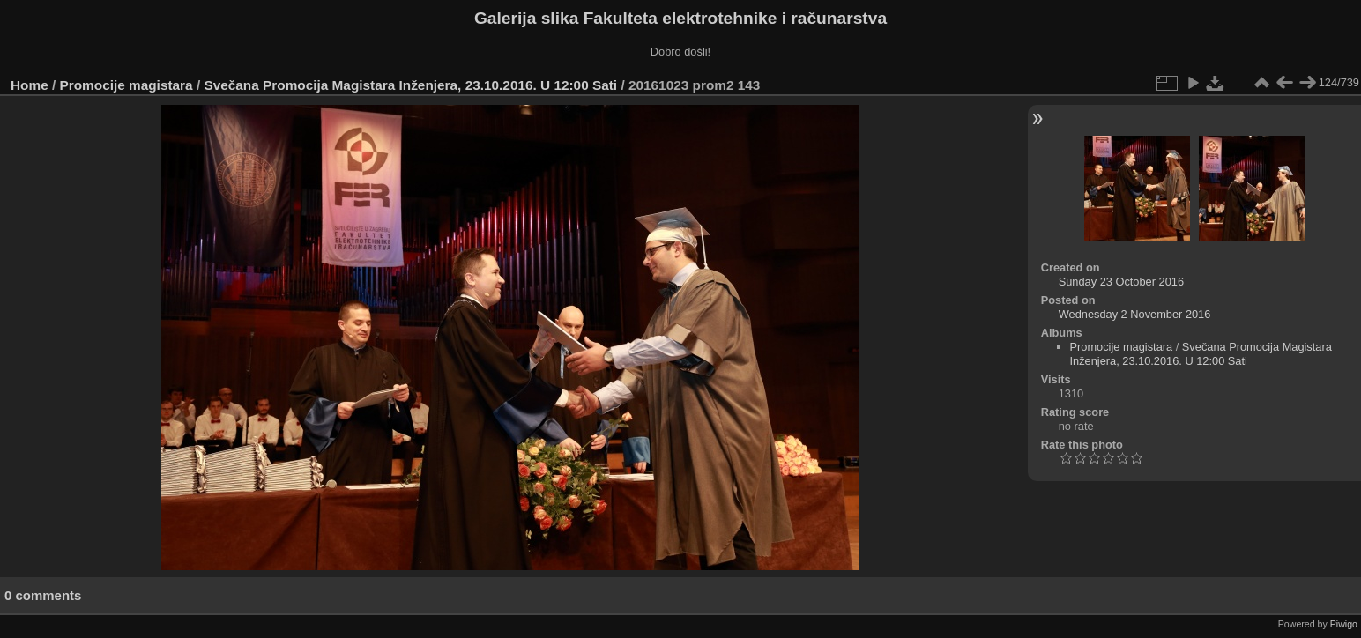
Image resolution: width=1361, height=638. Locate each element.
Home (29, 85)
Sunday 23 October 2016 (1121, 281)
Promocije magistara (126, 85)
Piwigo (1343, 624)
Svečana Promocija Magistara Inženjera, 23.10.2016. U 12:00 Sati (412, 85)
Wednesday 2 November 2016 (1135, 314)
